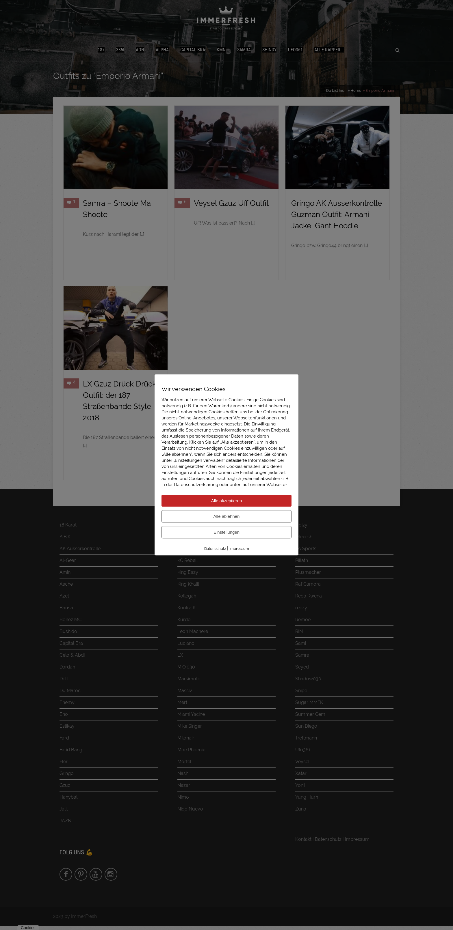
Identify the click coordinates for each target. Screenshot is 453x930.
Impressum (239, 548)
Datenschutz (215, 548)
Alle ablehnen (226, 516)
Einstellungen (226, 532)
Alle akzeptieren (226, 500)
